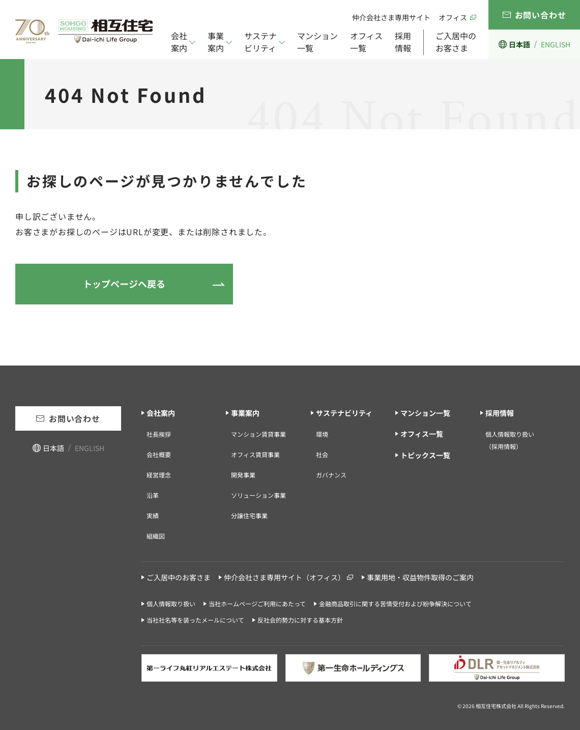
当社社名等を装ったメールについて (195, 619)
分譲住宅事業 (249, 515)
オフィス (453, 17)
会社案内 (179, 42)
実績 (153, 515)
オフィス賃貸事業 (255, 454)
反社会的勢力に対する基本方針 (300, 619)
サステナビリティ (260, 42)
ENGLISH (555, 44)
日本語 (519, 44)
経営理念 (159, 474)
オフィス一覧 (366, 42)
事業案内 (216, 42)
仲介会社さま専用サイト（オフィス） (284, 577)
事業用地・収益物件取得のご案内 (420, 577)
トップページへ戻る (124, 283)
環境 (322, 434)
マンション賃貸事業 (258, 434)
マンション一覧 (317, 42)
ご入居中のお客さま (456, 42)
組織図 (156, 535)
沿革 (153, 495)
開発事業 (243, 474)
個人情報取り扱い (171, 603)
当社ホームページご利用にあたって (257, 603)
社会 (322, 454)
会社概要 (159, 454)
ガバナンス (331, 474)
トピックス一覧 (425, 455)
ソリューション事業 (258, 495)
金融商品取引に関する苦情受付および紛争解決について (395, 603)
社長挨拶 (159, 434)
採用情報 (403, 42)
